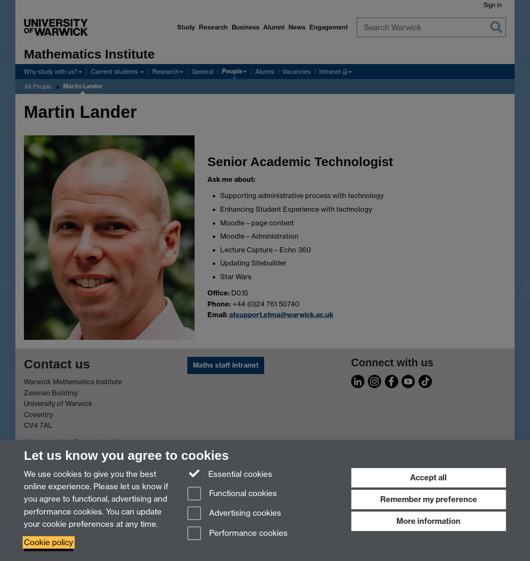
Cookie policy (48, 542)
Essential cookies (229, 473)
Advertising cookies (234, 514)
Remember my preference (428, 499)
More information (428, 521)
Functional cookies (232, 494)
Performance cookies (237, 534)
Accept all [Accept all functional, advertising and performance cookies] (428, 477)
